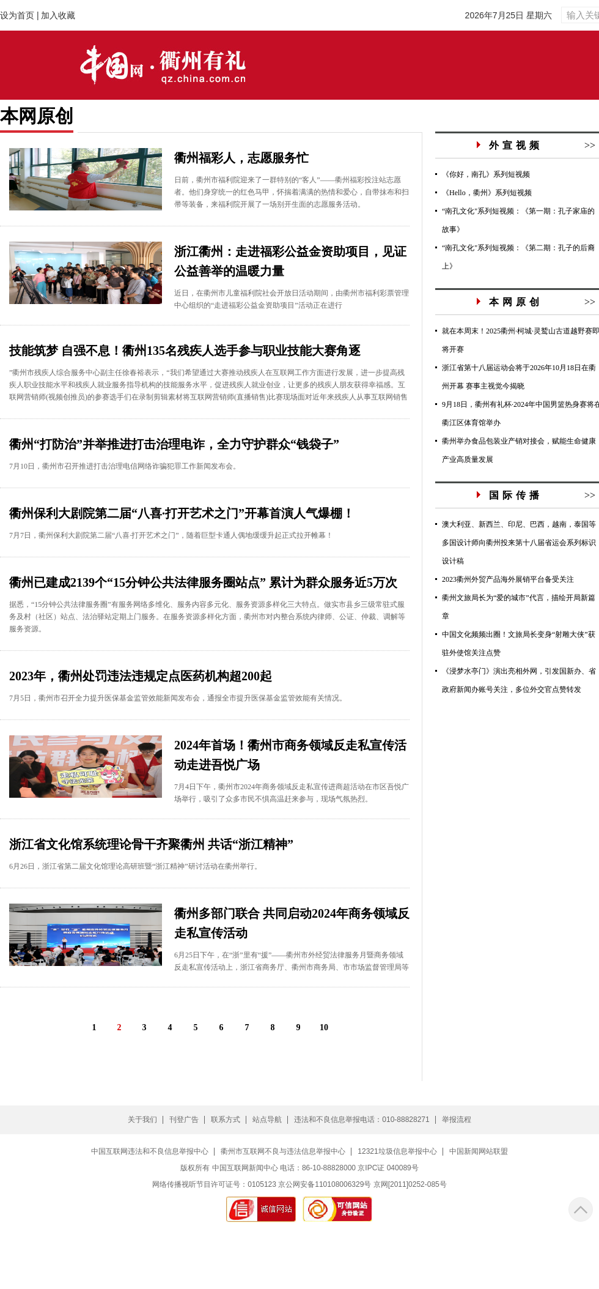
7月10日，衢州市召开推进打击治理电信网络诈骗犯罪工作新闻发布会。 (124, 466)
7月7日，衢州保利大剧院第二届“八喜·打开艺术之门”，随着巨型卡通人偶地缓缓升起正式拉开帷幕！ (171, 535)
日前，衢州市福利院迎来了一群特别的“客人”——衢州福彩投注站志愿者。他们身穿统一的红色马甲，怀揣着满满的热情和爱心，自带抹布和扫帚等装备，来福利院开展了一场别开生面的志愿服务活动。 (291, 192)
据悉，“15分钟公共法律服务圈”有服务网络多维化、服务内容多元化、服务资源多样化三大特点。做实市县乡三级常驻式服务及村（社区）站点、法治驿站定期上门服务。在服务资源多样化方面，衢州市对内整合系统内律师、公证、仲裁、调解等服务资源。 (207, 616)
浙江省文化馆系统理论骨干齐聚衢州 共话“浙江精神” (151, 844)
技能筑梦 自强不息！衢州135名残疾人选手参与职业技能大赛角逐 (185, 350)
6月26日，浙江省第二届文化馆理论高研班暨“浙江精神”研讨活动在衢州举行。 (135, 866)
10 (324, 1027)
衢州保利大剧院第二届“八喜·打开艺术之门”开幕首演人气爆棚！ (182, 513)
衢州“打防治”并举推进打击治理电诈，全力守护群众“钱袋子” (174, 444)
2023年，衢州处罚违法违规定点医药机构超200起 (140, 676)
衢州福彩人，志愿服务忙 (241, 158)
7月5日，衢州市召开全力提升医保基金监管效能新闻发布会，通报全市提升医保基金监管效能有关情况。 (178, 698)
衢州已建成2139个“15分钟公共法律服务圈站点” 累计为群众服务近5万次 (203, 582)
